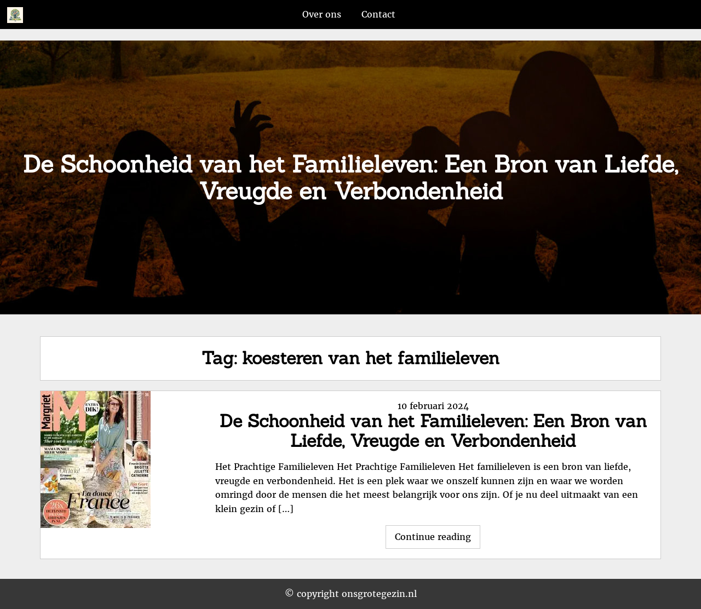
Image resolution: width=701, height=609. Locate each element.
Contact (378, 14)
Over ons (321, 14)
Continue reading (437, 539)
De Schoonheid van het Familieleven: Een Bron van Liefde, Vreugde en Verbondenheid (433, 431)
